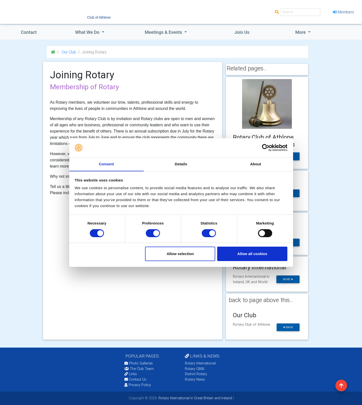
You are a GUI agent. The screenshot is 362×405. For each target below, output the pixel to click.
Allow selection (180, 254)
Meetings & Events (164, 32)
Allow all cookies (252, 254)
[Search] (300, 12)
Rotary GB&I (194, 368)
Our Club (68, 51)
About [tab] (255, 164)
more (288, 279)
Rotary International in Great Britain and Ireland (194, 398)
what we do (88, 32)
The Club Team (139, 368)
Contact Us (135, 379)
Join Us (242, 32)
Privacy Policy (137, 385)
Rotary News (195, 379)
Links (130, 374)
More (301, 32)
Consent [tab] (106, 164)
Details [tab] (181, 164)
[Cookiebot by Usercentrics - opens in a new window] (265, 147)
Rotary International (200, 363)
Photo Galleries (138, 363)
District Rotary (196, 374)
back (288, 327)
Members (343, 11)
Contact (29, 32)
